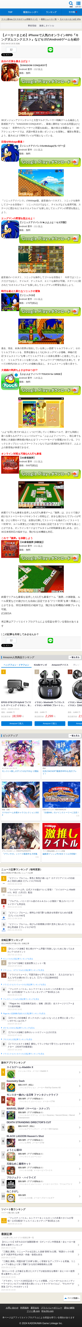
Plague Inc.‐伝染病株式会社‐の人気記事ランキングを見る (24, 1013)
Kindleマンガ (40, 665)
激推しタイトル (46, 25)
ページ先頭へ (73, 1298)
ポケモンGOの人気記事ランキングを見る (19, 1028)
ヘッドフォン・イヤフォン (16, 665)
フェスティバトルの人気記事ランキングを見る (21, 999)
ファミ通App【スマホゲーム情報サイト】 (19, 19)
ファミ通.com (33, 1311)
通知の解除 (69, 1308)
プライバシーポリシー (51, 1308)
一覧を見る (75, 657)
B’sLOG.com (48, 1311)
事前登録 (32, 25)
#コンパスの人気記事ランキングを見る (18, 959)
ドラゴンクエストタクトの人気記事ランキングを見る (23, 1054)
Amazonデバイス (60, 665)
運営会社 (35, 1308)
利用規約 (24, 1308)
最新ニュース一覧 (49, 19)
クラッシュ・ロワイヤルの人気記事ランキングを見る (23, 970)
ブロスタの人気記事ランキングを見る (17, 1039)
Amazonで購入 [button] (17, 723)
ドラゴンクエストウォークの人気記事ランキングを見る (24, 984)
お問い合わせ (12, 1308)
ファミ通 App (11, 4)
